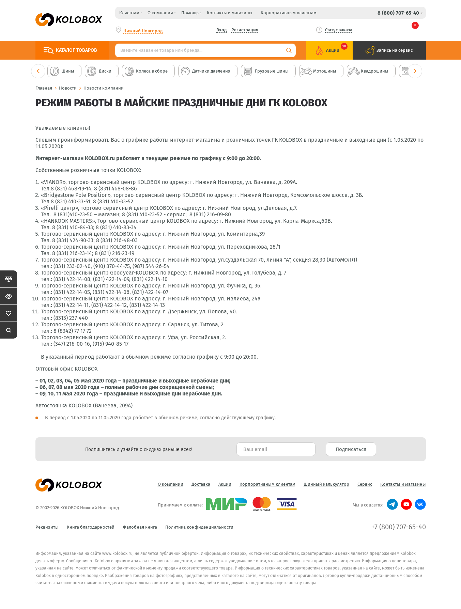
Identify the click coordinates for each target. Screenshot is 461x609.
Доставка (200, 484)
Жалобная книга (140, 527)
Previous (38, 71)
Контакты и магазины (229, 12)
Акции (224, 484)
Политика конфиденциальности (199, 527)
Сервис (364, 484)
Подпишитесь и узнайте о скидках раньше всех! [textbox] (138, 449)
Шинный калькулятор (326, 484)
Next (415, 71)
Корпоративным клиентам (289, 12)
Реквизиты (47, 527)
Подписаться (351, 449)
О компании (170, 484)
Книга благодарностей (90, 527)
